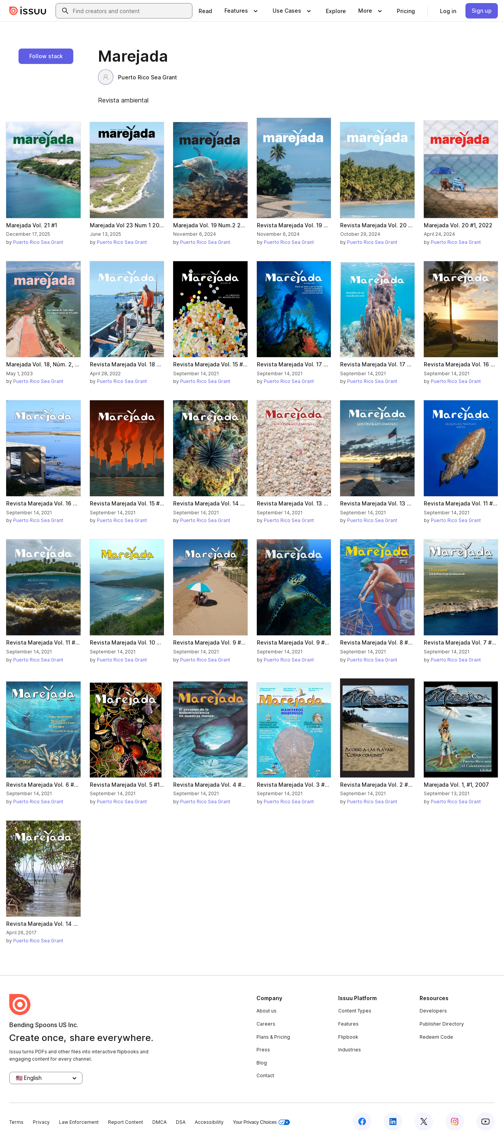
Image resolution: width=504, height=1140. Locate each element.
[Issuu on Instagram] (454, 1121)
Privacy (41, 1122)
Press (263, 1050)
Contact (265, 1075)
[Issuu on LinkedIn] (393, 1121)
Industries (349, 1050)
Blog (261, 1063)
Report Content (125, 1122)
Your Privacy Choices (261, 1122)
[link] (205, 10)
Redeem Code (436, 1037)
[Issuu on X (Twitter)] (424, 1121)
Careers (265, 1024)
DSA (180, 1122)
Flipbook (348, 1037)
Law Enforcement (79, 1122)
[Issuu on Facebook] (362, 1121)
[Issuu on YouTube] (485, 1121)
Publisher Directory (442, 1024)
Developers (433, 1011)
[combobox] (131, 10)
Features (348, 1024)
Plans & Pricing (273, 1037)
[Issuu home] (27, 11)
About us (266, 1011)
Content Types (354, 1011)
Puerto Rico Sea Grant (137, 77)
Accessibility (209, 1122)
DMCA (159, 1122)
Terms (16, 1122)
